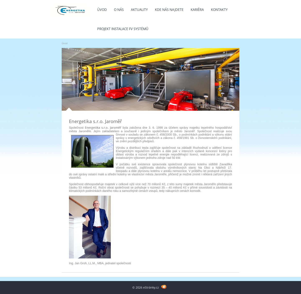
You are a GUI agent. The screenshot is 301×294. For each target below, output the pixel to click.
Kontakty (219, 9)
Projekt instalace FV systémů (122, 29)
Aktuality (139, 9)
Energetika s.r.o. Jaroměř (95, 121)
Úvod (102, 9)
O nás (119, 9)
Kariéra (197, 9)
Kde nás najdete (169, 9)
